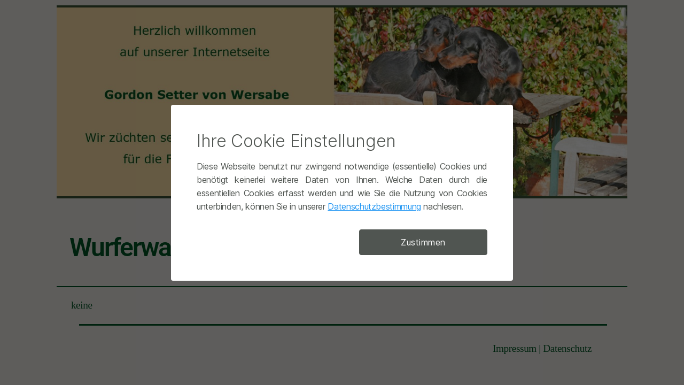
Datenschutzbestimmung (374, 206)
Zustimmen (423, 242)
